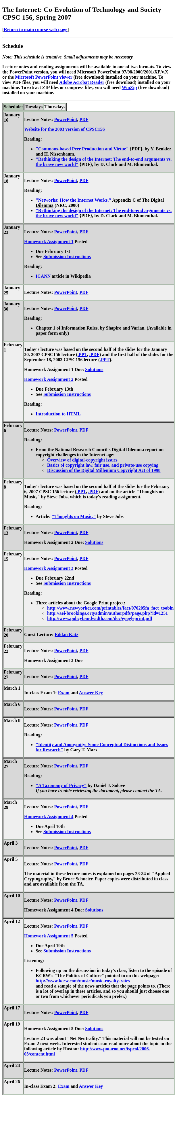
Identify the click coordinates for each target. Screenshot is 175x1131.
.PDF (94, 354)
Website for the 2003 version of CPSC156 (64, 129)
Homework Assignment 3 (49, 568)
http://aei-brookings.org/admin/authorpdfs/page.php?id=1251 (107, 613)
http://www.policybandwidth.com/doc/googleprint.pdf (99, 618)
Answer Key (91, 692)
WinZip (129, 87)
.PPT (82, 354)
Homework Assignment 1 (49, 241)
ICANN (43, 276)
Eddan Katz (66, 634)
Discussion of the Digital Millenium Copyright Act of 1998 (104, 470)
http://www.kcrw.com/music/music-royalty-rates (83, 980)
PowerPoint (65, 119)
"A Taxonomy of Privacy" (61, 785)
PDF (83, 119)
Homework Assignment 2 (49, 379)
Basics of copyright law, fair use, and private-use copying (102, 465)
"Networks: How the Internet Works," (73, 200)
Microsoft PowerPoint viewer (43, 77)
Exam (64, 692)
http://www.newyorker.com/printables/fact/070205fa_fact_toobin (110, 608)
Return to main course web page (35, 29)
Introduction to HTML (58, 413)
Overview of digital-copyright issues (82, 459)
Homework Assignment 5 (49, 935)
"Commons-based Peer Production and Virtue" (82, 148)
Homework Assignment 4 (49, 816)
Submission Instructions (67, 256)
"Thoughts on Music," (74, 516)
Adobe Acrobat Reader (81, 82)
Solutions (94, 369)
